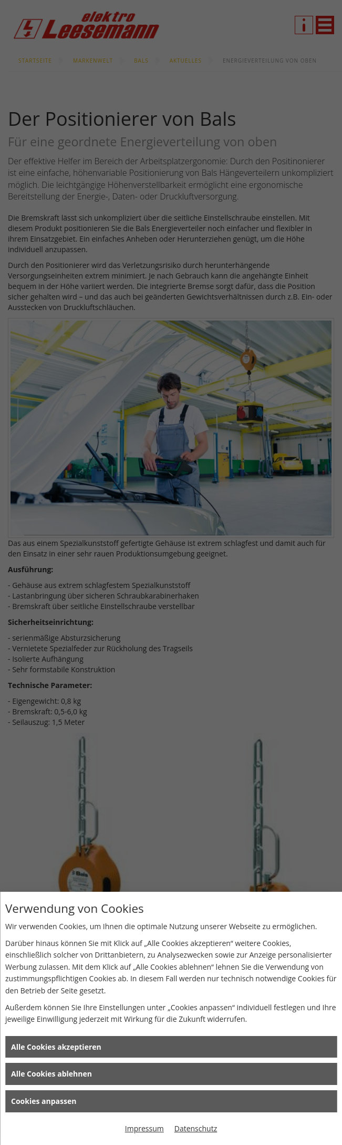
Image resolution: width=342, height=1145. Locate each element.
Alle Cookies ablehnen (51, 1074)
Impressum (144, 1128)
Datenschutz (195, 1128)
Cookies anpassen (43, 1101)
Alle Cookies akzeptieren (56, 1047)
